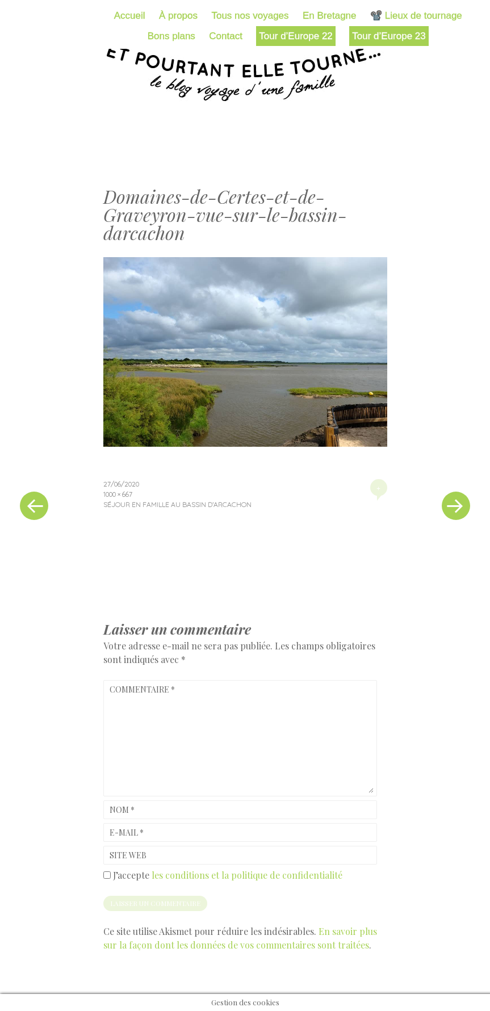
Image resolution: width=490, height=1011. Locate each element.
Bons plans (171, 36)
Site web (128, 855)
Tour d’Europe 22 (295, 36)
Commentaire (142, 689)
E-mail (127, 832)
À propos (178, 15)
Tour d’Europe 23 (388, 36)
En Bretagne (330, 15)
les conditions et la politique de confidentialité (247, 875)
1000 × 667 (117, 494)
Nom (122, 809)
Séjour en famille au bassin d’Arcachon (177, 504)
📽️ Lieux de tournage (416, 15)
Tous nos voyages (249, 15)
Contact (225, 36)
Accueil (129, 15)
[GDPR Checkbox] (107, 875)
